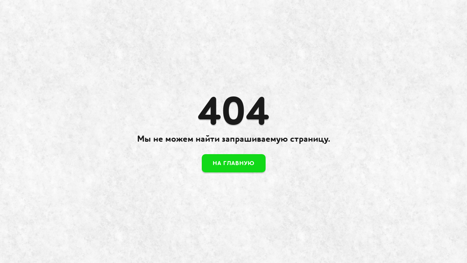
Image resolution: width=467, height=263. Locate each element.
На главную (234, 163)
